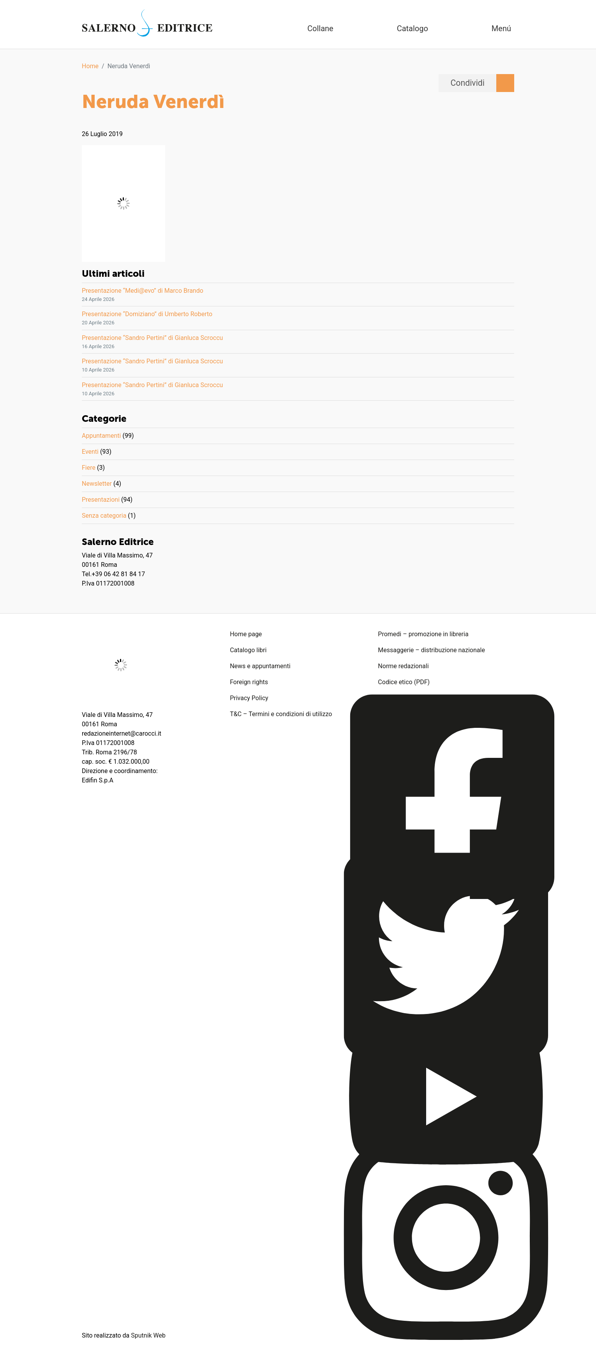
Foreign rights (249, 682)
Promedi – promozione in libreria (423, 634)
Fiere (88, 467)
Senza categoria (104, 515)
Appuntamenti (101, 435)
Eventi (90, 451)
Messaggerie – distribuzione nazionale (431, 650)
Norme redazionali (403, 666)
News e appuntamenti (260, 666)
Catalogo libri (248, 650)
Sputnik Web (148, 1335)
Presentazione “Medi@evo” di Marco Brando (142, 290)
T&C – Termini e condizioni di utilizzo (281, 714)
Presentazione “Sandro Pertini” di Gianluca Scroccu (152, 338)
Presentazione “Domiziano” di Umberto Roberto (147, 314)
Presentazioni (101, 499)
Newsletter (97, 483)
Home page (246, 634)
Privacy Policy (249, 698)
